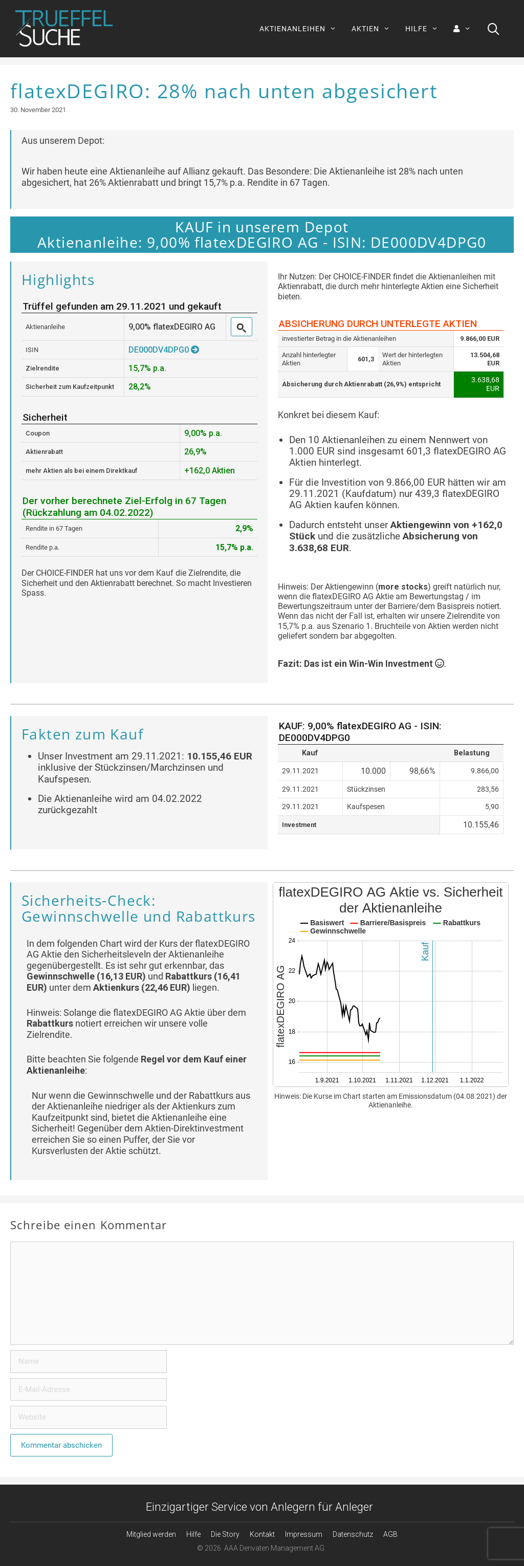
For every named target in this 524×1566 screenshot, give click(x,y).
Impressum (303, 1534)
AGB (390, 1534)
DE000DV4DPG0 (163, 350)
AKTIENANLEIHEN (301, 28)
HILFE (425, 28)
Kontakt (262, 1534)
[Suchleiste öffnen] (493, 28)
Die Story (225, 1534)
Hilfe (193, 1534)
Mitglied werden (151, 1534)
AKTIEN (375, 28)
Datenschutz (353, 1534)
